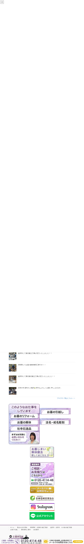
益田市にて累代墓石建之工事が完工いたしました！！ (36, 376)
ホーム (12, 527)
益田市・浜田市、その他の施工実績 (61, 527)
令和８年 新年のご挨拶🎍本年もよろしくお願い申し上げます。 (40, 388)
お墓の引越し (14, 529)
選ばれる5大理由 (22, 527)
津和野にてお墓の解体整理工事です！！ (32, 365)
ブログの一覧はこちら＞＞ (66, 398)
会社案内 (36, 529)
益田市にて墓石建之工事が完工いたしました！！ (35, 353)
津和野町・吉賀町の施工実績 (39, 527)
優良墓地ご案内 (26, 529)
